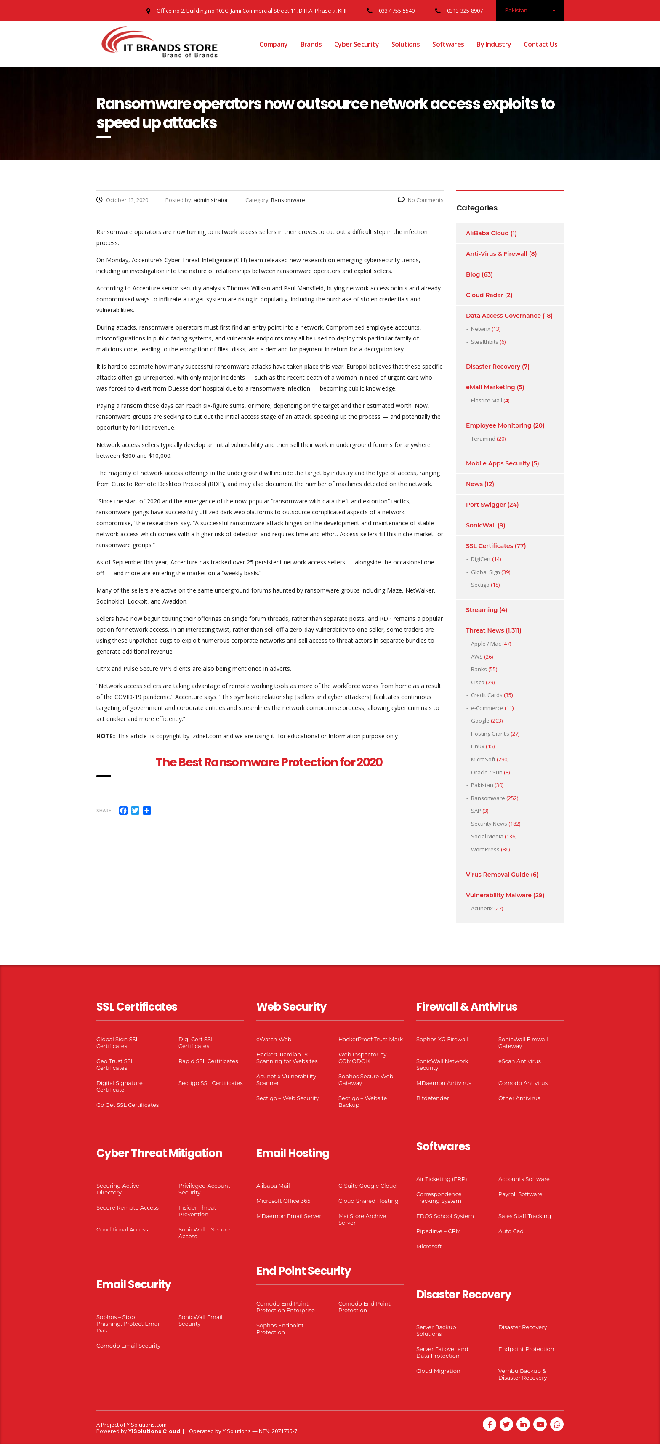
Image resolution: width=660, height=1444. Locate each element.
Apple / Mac (486, 643)
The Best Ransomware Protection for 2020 (270, 762)
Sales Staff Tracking (524, 1216)
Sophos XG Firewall (442, 1039)
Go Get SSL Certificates (127, 1104)
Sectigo (480, 584)
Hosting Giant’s (490, 733)
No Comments (421, 200)
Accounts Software (524, 1178)
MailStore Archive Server (362, 1219)
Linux (477, 746)
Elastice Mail (486, 400)
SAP (476, 810)
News (474, 484)
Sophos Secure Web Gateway (365, 1079)
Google (480, 720)
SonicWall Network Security (442, 1064)
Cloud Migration (438, 1370)
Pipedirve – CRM (438, 1231)
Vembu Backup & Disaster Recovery (522, 1374)
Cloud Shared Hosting (368, 1200)
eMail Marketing (490, 387)
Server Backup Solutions (436, 1330)
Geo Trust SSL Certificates (115, 1064)
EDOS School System (445, 1216)
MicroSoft (483, 759)
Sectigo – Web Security (287, 1098)
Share (103, 810)
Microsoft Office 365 (283, 1200)
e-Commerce (487, 708)
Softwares (448, 44)
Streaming (482, 610)
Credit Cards (487, 695)
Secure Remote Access (127, 1207)
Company (273, 44)
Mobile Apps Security (498, 463)
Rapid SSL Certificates (208, 1061)
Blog (473, 274)
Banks (479, 669)
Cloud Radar (484, 295)
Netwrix (480, 328)
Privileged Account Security (204, 1189)
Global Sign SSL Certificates (117, 1042)
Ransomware (488, 798)
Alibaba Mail (273, 1185)
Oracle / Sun (487, 772)
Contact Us (540, 44)
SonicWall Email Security (200, 1320)
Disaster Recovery (493, 366)
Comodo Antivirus (523, 1083)
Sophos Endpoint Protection (279, 1328)
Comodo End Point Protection (364, 1307)
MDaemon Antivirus (443, 1083)
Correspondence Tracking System (439, 1197)
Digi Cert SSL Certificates (196, 1042)
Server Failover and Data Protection (442, 1352)
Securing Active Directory (117, 1189)
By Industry (493, 44)
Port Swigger (486, 504)
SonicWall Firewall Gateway (523, 1042)
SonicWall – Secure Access (204, 1232)
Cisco (477, 682)
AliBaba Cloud (487, 233)
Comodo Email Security (128, 1345)
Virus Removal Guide (497, 874)
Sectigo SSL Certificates (210, 1083)
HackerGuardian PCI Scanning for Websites (287, 1057)
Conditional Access (122, 1229)
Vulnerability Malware (499, 895)
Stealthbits (484, 342)
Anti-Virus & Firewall (496, 254)
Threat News (485, 630)
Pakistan (482, 785)
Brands (311, 44)
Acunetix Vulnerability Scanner (286, 1079)
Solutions (405, 44)
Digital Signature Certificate (119, 1086)
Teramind (483, 438)
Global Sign (485, 572)
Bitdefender (432, 1098)
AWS (477, 656)
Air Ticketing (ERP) (441, 1178)
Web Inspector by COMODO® (362, 1057)
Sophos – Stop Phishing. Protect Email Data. (128, 1324)
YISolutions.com (147, 1424)
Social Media (487, 836)
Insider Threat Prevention (197, 1211)
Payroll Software (520, 1194)
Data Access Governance (503, 315)
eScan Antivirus (519, 1061)
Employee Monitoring (499, 425)
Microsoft (429, 1246)
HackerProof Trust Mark (370, 1039)
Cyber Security (356, 44)
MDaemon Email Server (289, 1216)
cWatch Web (273, 1039)
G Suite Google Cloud (367, 1185)
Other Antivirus (519, 1098)
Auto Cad (511, 1231)
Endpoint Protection (526, 1349)
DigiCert (481, 559)
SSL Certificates (489, 546)
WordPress (485, 849)
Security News (489, 823)
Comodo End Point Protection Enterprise (285, 1307)
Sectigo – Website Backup (362, 1101)
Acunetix (482, 908)
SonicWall (481, 525)
